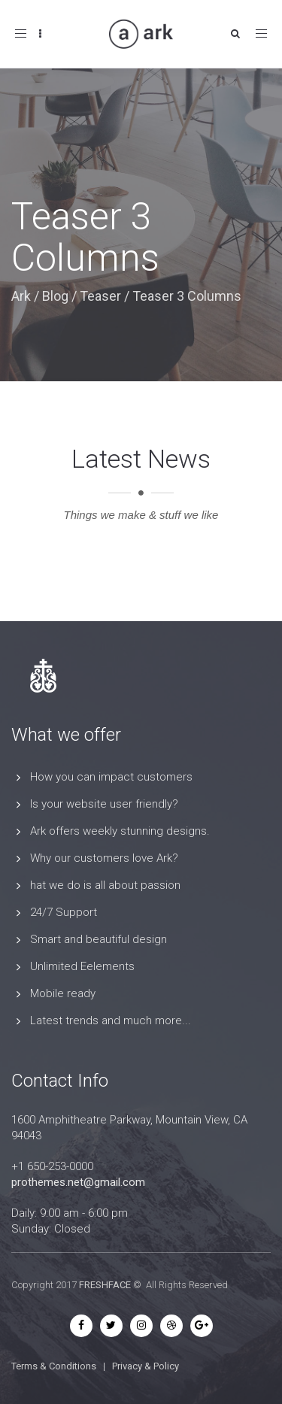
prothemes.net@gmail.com (78, 1182)
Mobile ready (63, 993)
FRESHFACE (105, 1284)
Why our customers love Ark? (104, 858)
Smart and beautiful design (98, 939)
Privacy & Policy (145, 1366)
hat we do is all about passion (105, 885)
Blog (55, 296)
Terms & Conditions (53, 1366)
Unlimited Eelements (82, 966)
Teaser (100, 296)
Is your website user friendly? (104, 804)
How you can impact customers (111, 777)
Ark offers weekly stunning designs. (120, 831)
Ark (21, 296)
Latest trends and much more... (110, 1020)
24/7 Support (63, 912)
